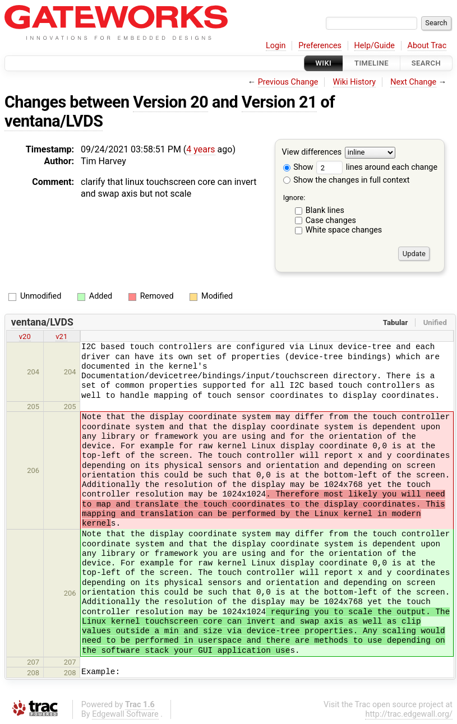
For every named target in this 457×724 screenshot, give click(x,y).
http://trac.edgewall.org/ (409, 714)
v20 (25, 336)
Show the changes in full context (346, 180)
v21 (61, 336)
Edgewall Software (125, 714)
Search (426, 63)
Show (298, 167)
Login (276, 45)
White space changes (344, 230)
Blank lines (325, 210)
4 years (200, 149)
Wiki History (354, 82)
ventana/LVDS (53, 121)
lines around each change (376, 167)
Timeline (371, 63)
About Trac (427, 45)
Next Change (413, 82)
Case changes (331, 220)
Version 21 (279, 102)
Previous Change (288, 82)
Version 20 (170, 102)
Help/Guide (374, 45)
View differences (312, 152)
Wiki (324, 63)
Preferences (319, 45)
